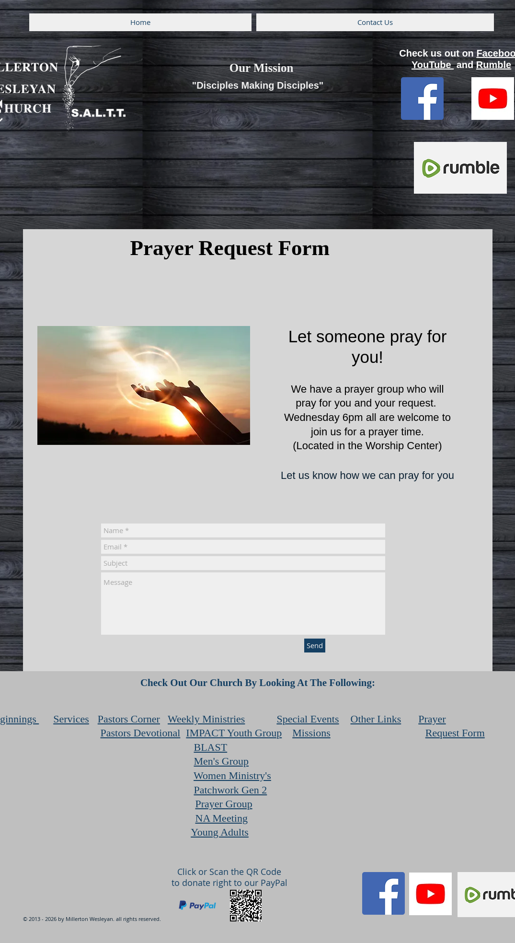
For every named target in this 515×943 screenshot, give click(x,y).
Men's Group (221, 761)
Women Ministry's (232, 775)
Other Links (376, 719)
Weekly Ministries (206, 719)
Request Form (455, 733)
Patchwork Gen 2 (230, 790)
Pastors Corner (129, 719)
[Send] (314, 645)
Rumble (493, 64)
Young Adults (220, 832)
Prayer (432, 719)
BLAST (211, 747)
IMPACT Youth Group (234, 733)
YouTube (433, 64)
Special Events (307, 719)
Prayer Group (223, 804)
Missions (311, 733)
